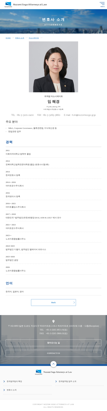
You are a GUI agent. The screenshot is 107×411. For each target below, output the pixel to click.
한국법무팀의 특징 (14, 381)
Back (53, 302)
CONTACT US (53, 353)
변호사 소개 (11, 390)
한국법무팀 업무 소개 (67, 381)
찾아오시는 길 (53, 343)
